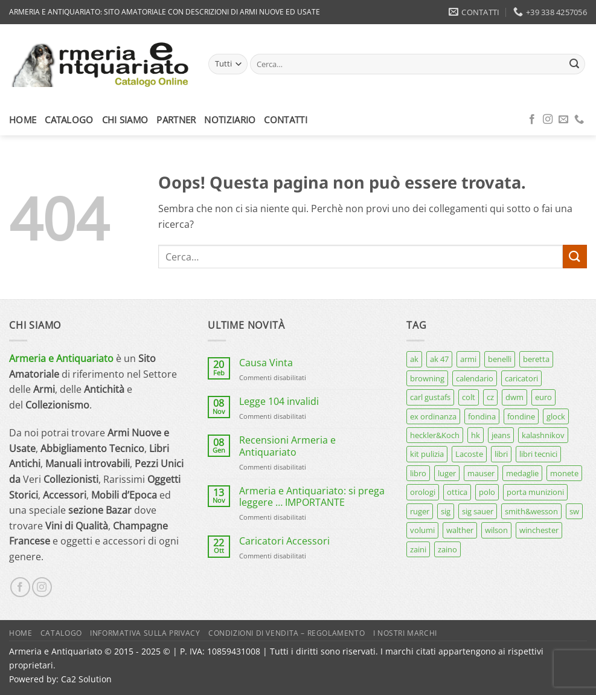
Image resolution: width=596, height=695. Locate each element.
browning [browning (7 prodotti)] (427, 378)
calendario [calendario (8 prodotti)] (474, 378)
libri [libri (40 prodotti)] (501, 453)
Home (22, 120)
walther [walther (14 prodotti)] (459, 530)
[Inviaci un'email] (563, 119)
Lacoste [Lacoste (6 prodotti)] (469, 453)
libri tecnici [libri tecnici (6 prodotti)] (538, 453)
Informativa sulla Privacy (145, 633)
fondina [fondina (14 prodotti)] (482, 416)
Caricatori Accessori (284, 541)
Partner (176, 120)
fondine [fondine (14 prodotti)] (521, 416)
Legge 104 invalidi (279, 401)
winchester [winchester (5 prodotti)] (539, 530)
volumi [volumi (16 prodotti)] (422, 530)
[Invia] (574, 64)
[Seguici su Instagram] (548, 119)
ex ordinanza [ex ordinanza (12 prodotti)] (433, 416)
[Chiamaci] (579, 119)
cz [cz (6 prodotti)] (490, 397)
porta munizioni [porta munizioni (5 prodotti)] (535, 491)
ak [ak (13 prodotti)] (414, 359)
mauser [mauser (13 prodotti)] (481, 473)
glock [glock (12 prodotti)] (555, 416)
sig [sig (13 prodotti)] (445, 511)
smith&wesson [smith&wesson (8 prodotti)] (531, 511)
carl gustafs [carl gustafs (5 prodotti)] (430, 397)
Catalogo (69, 120)
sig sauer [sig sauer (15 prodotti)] (477, 511)
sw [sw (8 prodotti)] (574, 511)
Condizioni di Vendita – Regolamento (286, 633)
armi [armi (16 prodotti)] (468, 359)
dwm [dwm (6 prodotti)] (514, 397)
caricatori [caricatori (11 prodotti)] (521, 378)
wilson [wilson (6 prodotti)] (496, 530)
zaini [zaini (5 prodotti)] (418, 549)
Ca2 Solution (86, 679)
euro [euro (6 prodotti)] (543, 397)
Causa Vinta (266, 363)
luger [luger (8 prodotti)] (447, 473)
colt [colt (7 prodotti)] (468, 397)
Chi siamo (125, 120)
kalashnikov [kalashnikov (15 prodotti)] (543, 435)
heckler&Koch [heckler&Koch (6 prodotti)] (435, 435)
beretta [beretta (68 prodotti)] (536, 359)
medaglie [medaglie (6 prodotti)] (522, 473)
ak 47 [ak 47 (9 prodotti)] (439, 359)
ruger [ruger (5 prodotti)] (419, 511)
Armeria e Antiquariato (61, 358)
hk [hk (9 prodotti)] (475, 435)
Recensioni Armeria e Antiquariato (287, 446)
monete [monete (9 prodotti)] (564, 473)
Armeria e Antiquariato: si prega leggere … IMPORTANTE (312, 496)
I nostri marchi (405, 633)
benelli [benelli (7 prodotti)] (499, 359)
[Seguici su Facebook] (532, 119)
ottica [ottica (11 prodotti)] (457, 491)
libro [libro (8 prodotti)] (418, 473)
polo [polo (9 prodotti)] (487, 491)
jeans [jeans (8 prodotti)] (501, 435)
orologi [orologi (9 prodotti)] (422, 491)
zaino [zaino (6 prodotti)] (447, 549)
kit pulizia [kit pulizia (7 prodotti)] (427, 453)
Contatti (285, 120)
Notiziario (229, 120)
